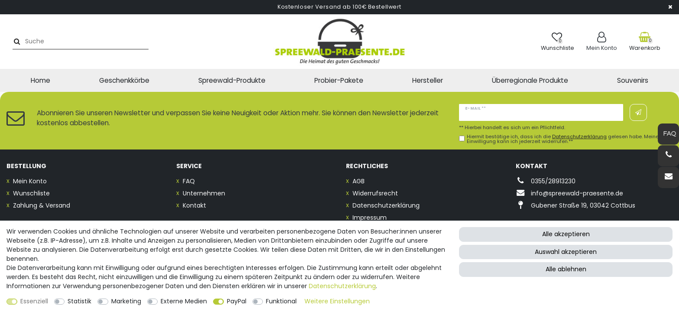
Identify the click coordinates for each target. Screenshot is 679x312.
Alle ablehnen (566, 269)
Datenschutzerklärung (386, 205)
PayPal (236, 301)
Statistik (79, 301)
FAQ (189, 181)
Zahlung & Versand (41, 205)
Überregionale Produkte (530, 80)
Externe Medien (184, 301)
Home (40, 80)
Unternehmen (204, 193)
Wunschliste (31, 193)
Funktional (281, 301)
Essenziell (34, 301)
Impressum (369, 217)
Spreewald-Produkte (231, 80)
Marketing (126, 301)
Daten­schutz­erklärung (342, 286)
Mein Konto (30, 181)
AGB (358, 181)
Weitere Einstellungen (337, 301)
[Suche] (16, 41)
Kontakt (194, 205)
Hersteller (427, 80)
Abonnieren (638, 113)
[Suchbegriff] (84, 41)
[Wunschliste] (557, 41)
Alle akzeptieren (566, 234)
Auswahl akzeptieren (566, 251)
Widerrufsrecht (375, 193)
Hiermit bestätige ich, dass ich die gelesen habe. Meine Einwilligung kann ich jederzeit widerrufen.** (563, 139)
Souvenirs (632, 80)
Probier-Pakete (338, 80)
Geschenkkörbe (124, 80)
